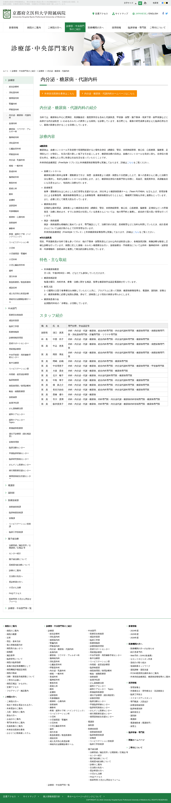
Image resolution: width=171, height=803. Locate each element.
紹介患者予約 (136, 652)
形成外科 (13, 171)
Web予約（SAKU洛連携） (141, 656)
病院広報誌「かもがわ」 (18, 684)
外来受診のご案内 (15, 708)
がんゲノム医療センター (20, 465)
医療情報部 (14, 332)
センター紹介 (15, 553)
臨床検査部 (14, 380)
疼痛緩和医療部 (16, 428)
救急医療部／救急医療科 (20, 282)
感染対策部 (14, 320)
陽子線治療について (18, 559)
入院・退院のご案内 (16, 712)
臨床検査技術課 (16, 513)
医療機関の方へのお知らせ (142, 649)
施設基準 (11, 655)
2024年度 (134, 631)
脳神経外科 (14, 177)
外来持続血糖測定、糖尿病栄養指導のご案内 (149, 677)
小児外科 (13, 259)
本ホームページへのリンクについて (84, 796)
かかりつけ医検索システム (19, 733)
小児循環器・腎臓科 (18, 254)
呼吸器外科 (14, 154)
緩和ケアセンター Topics (18, 421)
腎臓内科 (13, 104)
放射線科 (13, 223)
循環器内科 (14, 98)
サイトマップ (121, 13)
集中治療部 (14, 363)
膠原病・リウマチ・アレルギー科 (20, 130)
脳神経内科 (14, 137)
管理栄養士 (135, 687)
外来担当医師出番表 (16, 730)
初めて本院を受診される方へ (20, 705)
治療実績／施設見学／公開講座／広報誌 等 (20, 546)
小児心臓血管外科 (17, 265)
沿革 (9, 638)
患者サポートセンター (19, 343)
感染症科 (13, 288)
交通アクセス (101, 13)
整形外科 (13, 183)
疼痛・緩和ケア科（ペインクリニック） (20, 235)
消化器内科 (14, 92)
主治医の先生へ (16, 576)
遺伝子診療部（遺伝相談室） (20, 435)
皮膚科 (12, 200)
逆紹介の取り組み (138, 663)
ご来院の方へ (13, 701)
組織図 (10, 652)
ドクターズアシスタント (141, 698)
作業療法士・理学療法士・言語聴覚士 (147, 691)
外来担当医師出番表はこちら (59, 93)
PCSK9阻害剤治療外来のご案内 (144, 673)
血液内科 (13, 123)
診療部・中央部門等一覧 (20, 608)
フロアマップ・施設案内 (18, 691)
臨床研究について (15, 659)
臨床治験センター (17, 448)
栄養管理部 (14, 442)
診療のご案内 (15, 570)
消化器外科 (14, 143)
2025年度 (134, 634)
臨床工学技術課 (16, 532)
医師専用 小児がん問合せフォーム (20, 600)
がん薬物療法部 (16, 408)
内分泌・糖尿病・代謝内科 (20, 116)
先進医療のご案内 (15, 726)
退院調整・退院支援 (139, 670)
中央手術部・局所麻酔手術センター (20, 356)
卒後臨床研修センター (19, 453)
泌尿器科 (13, 206)
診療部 (41, 71)
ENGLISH (153, 13)
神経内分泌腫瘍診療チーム (20, 300)
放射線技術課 (15, 507)
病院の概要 (12, 634)
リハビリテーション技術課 (20, 525)
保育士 (133, 726)
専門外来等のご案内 (16, 723)
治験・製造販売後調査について (21, 677)
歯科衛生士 (135, 712)
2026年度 (134, 638)
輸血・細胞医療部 (17, 391)
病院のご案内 (13, 631)
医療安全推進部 (16, 315)
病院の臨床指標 (14, 662)
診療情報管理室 (16, 338)
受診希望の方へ (16, 582)
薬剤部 (11, 493)
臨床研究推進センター (19, 459)
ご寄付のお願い (14, 680)
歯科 (11, 271)
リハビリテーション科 (19, 242)
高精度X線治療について (19, 565)
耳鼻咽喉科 (14, 211)
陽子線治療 (13, 538)
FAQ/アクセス (15, 593)
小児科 (12, 248)
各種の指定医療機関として (19, 666)
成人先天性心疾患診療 (19, 294)
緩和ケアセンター (17, 414)
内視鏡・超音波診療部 (19, 374)
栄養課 (12, 518)
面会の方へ (12, 715)
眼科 (11, 194)
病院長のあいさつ (15, 648)
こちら (130, 162)
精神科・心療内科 (17, 217)
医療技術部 (13, 500)
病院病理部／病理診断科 (20, 386)
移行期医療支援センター (20, 470)
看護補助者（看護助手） (141, 723)
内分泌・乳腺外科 (17, 160)
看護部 (11, 485)
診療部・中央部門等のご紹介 (24, 71)
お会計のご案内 (14, 719)
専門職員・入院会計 (139, 702)
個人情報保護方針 (15, 645)
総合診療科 (14, 87)
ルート (6, 71)
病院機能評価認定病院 (17, 670)
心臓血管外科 (15, 149)
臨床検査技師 (136, 709)
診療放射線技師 (137, 705)
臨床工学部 (14, 326)
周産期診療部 (15, 349)
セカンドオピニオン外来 (141, 659)
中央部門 (12, 308)
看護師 (133, 719)
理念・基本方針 (14, 641)
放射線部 (13, 397)
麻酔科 (12, 228)
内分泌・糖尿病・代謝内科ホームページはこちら (109, 93)
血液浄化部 (14, 403)
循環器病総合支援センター (20, 477)
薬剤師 (133, 716)
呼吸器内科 (14, 110)
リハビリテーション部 (19, 369)
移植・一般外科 (16, 166)
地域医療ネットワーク (140, 666)
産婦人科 (13, 188)
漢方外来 (13, 276)
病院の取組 (12, 673)
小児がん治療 (15, 588)
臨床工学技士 (136, 694)
